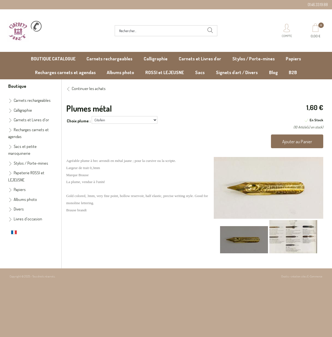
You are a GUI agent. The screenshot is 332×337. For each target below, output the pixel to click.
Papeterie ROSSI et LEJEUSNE (26, 176)
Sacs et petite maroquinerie (22, 150)
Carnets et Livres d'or (200, 58)
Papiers (293, 58)
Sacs (200, 72)
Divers (19, 209)
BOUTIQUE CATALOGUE (53, 58)
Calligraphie (156, 58)
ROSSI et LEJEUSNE (164, 72)
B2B (293, 72)
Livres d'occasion (28, 218)
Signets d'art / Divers (237, 72)
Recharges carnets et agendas (65, 72)
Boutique (17, 86)
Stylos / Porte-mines (253, 58)
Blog (273, 72)
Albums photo (120, 72)
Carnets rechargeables (109, 58)
